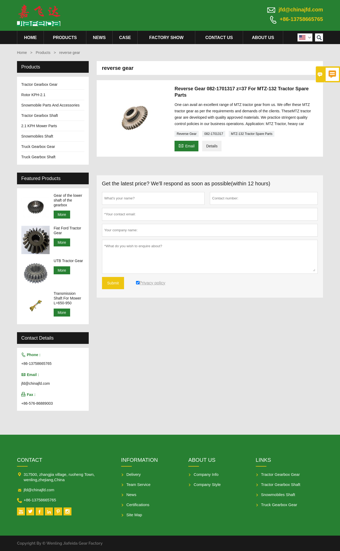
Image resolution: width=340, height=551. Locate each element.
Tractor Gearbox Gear (39, 84)
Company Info (206, 474)
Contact (29, 460)
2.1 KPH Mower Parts (39, 126)
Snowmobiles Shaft (37, 136)
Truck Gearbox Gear (38, 146)
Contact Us (219, 37)
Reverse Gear (187, 134)
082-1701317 (213, 134)
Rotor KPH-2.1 (33, 95)
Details (212, 146)
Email (186, 145)
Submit (113, 283)
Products (65, 37)
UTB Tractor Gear (68, 261)
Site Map (134, 514)
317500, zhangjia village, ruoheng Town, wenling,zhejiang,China (59, 477)
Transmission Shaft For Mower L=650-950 (67, 298)
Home (30, 37)
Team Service (138, 484)
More (62, 214)
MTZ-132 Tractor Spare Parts (251, 134)
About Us (263, 37)
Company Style (207, 484)
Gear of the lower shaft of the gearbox (68, 200)
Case (125, 37)
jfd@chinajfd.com (301, 9)
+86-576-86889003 (37, 403)
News (99, 37)
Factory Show (166, 37)
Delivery (133, 474)
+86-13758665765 (301, 19)
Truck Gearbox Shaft (38, 157)
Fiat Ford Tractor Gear (67, 230)
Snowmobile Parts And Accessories (50, 105)
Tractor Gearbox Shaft (39, 115)
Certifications (138, 504)
